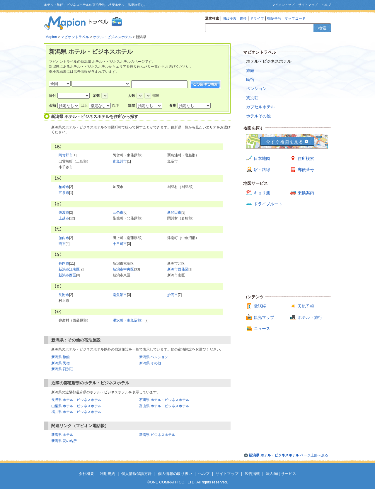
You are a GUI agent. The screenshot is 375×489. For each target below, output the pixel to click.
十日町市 (120, 244)
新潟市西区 (67, 275)
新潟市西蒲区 (177, 269)
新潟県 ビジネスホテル (157, 435)
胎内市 (64, 238)
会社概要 (86, 473)
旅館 (250, 70)
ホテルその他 (258, 116)
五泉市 (64, 193)
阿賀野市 (66, 155)
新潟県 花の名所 (64, 441)
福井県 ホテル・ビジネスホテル (76, 412)
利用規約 (107, 473)
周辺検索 (229, 18)
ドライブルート (268, 204)
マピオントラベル (75, 37)
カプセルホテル (260, 106)
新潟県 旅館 (60, 357)
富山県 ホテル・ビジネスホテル (164, 406)
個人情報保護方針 (136, 473)
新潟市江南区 (69, 269)
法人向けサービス (281, 473)
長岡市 (64, 263)
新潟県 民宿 (60, 363)
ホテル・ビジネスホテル (112, 37)
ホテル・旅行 (310, 317)
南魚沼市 (120, 295)
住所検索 (306, 158)
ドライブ (257, 18)
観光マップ (264, 317)
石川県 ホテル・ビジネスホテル (164, 400)
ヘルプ (326, 4)
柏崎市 (64, 187)
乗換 (243, 18)
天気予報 (306, 306)
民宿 (250, 79)
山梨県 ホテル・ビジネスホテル (76, 406)
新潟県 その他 (150, 363)
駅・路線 (262, 169)
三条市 (118, 212)
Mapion (51, 37)
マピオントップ (283, 4)
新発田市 (174, 212)
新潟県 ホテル (62, 435)
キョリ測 (262, 192)
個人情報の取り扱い (175, 473)
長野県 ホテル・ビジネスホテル (76, 400)
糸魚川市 (120, 161)
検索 (322, 28)
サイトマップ (308, 4)
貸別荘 (252, 97)
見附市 (64, 295)
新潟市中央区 (123, 269)
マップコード (295, 18)
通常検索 (212, 18)
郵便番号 (274, 18)
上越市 (64, 218)
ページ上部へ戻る (288, 455)
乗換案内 (306, 192)
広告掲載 (252, 473)
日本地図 (262, 158)
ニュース (262, 328)
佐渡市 (64, 212)
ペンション (256, 88)
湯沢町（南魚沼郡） (128, 320)
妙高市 (172, 295)
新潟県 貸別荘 (62, 369)
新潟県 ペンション (153, 357)
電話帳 (260, 306)
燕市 (62, 244)
